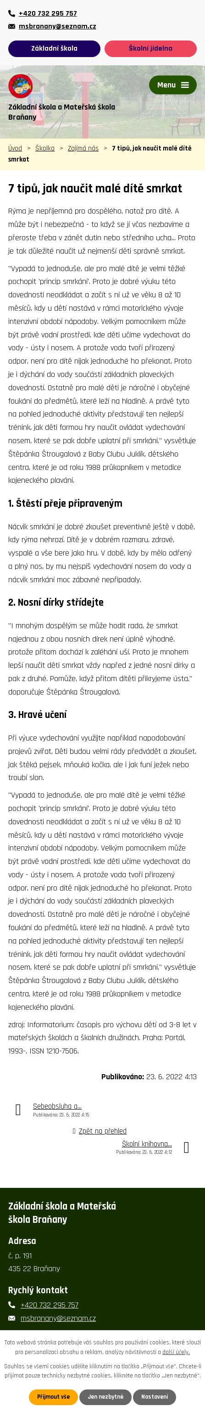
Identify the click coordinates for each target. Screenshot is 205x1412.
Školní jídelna (150, 48)
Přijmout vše (53, 1396)
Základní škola (54, 48)
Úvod (15, 148)
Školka (45, 148)
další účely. (176, 1352)
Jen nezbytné (105, 1396)
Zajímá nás (83, 148)
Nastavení (154, 1396)
